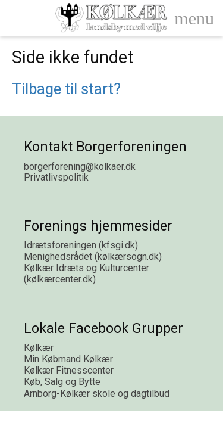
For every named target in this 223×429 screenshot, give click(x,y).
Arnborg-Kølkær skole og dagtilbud (96, 393)
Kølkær (39, 347)
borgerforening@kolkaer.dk (80, 166)
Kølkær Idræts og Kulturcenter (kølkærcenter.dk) (86, 273)
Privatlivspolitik (56, 177)
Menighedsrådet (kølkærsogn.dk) (93, 256)
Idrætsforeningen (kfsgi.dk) (81, 245)
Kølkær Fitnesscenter (69, 370)
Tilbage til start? (66, 89)
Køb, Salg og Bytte (62, 381)
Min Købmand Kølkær (68, 359)
